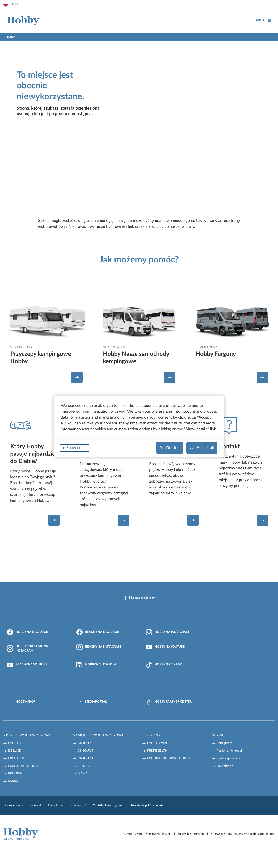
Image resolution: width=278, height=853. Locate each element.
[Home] (23, 21)
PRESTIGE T (86, 765)
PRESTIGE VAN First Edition (168, 758)
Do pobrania (225, 765)
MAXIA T (84, 773)
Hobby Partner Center (169, 702)
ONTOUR (14, 743)
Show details (77, 448)
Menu (263, 20)
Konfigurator (225, 743)
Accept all (202, 447)
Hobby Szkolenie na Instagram (27, 648)
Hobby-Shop (21, 702)
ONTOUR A (86, 758)
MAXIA (13, 781)
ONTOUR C (86, 743)
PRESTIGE (15, 773)
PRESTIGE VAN (157, 750)
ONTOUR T (85, 750)
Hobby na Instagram (167, 632)
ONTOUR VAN (157, 743)
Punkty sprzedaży (228, 758)
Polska (14, 3)
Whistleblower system (108, 805)
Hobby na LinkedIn (96, 665)
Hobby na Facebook (27, 632)
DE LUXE (14, 750)
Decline (170, 447)
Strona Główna (13, 805)
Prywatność (78, 805)
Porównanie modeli (229, 750)
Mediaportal (91, 702)
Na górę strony (139, 598)
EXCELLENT (16, 758)
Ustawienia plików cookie (146, 805)
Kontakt (36, 805)
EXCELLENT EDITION (23, 765)
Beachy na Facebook (97, 632)
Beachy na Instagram (98, 647)
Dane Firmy (56, 805)
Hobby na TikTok (164, 665)
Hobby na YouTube (165, 647)
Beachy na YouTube (27, 665)
